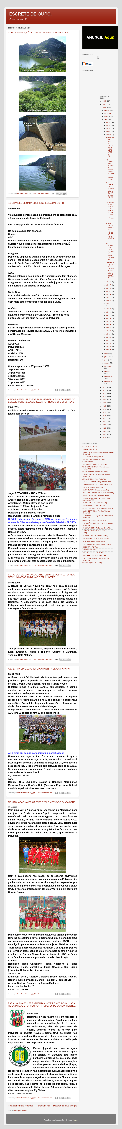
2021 (104, 422)
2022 (104, 425)
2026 (104, 437)
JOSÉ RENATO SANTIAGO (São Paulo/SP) (98, 493)
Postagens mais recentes (20, 1105)
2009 (104, 107)
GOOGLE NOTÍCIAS (89, 447)
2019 (104, 415)
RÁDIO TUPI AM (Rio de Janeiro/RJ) (95, 490)
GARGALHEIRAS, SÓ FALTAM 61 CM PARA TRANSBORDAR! (38, 32)
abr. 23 (109, 331)
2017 (104, 409)
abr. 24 (109, 334)
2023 (104, 428)
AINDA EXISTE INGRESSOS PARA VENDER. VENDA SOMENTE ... (110, 232)
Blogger (75, 1120)
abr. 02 (109, 125)
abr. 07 (109, 285)
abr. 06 (109, 282)
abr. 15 (109, 309)
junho (106, 357)
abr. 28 (109, 343)
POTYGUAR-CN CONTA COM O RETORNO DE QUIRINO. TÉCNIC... (110, 211)
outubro (107, 371)
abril (106, 119)
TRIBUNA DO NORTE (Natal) (93, 553)
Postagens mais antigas (65, 1105)
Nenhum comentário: (45, 390)
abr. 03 (109, 128)
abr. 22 (109, 328)
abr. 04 (109, 132)
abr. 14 (108, 304)
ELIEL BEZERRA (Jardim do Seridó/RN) (96, 544)
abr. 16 (109, 312)
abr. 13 (109, 301)
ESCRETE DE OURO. (30, 14)
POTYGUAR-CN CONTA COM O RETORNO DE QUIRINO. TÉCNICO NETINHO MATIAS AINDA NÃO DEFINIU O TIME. (41, 576)
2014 (104, 400)
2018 (104, 412)
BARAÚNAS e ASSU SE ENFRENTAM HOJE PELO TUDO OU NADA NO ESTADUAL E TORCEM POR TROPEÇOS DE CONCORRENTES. (42, 1004)
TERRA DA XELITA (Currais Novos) (95, 535)
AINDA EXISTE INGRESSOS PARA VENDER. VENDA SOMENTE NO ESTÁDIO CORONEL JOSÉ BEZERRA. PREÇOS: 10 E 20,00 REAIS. (41, 400)
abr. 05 (109, 135)
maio (106, 354)
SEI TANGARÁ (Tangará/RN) (92, 457)
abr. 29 (109, 346)
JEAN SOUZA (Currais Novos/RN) (94, 520)
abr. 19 (109, 321)
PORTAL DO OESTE (89, 449)
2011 (104, 390)
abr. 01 (109, 122)
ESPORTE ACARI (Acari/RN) (92, 487)
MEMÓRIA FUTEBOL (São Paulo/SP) (95, 495)
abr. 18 (109, 318)
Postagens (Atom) (20, 1110)
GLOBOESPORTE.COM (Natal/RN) (95, 471)
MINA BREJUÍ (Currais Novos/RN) (94, 555)
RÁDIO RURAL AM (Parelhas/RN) (94, 503)
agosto (107, 363)
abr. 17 (109, 315)
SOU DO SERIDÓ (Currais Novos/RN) (96, 538)
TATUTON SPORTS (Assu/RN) (93, 541)
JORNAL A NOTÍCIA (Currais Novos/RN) (96, 528)
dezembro (108, 381)
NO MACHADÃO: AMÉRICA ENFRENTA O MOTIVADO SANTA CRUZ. (42, 802)
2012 (104, 393)
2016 (104, 406)
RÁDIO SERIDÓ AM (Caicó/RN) (93, 505)
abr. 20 (109, 324)
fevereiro (107, 113)
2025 (104, 434)
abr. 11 (109, 297)
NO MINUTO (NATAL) (90, 547)
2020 (104, 419)
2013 (104, 396)
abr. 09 (109, 291)
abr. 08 (109, 288)
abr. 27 (109, 340)
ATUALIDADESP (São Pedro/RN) (94, 479)
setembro (107, 366)
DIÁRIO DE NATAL (89, 550)
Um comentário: (43, 193)
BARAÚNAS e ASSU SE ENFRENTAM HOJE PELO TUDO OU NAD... (110, 147)
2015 (104, 403)
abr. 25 (109, 337)
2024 (104, 431)
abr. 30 (109, 350)
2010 (104, 387)
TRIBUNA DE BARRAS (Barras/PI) (94, 464)
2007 (104, 101)
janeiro (107, 110)
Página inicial (43, 1105)
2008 (104, 104)
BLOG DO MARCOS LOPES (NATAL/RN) (97, 484)
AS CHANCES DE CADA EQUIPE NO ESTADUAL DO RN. (36, 203)
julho (106, 360)
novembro (108, 376)
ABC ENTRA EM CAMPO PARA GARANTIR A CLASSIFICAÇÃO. (39, 669)
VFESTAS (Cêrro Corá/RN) (92, 563)
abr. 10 (109, 294)
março (106, 116)
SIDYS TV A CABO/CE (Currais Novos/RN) (97, 508)
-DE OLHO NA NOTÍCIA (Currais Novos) (96, 482)
